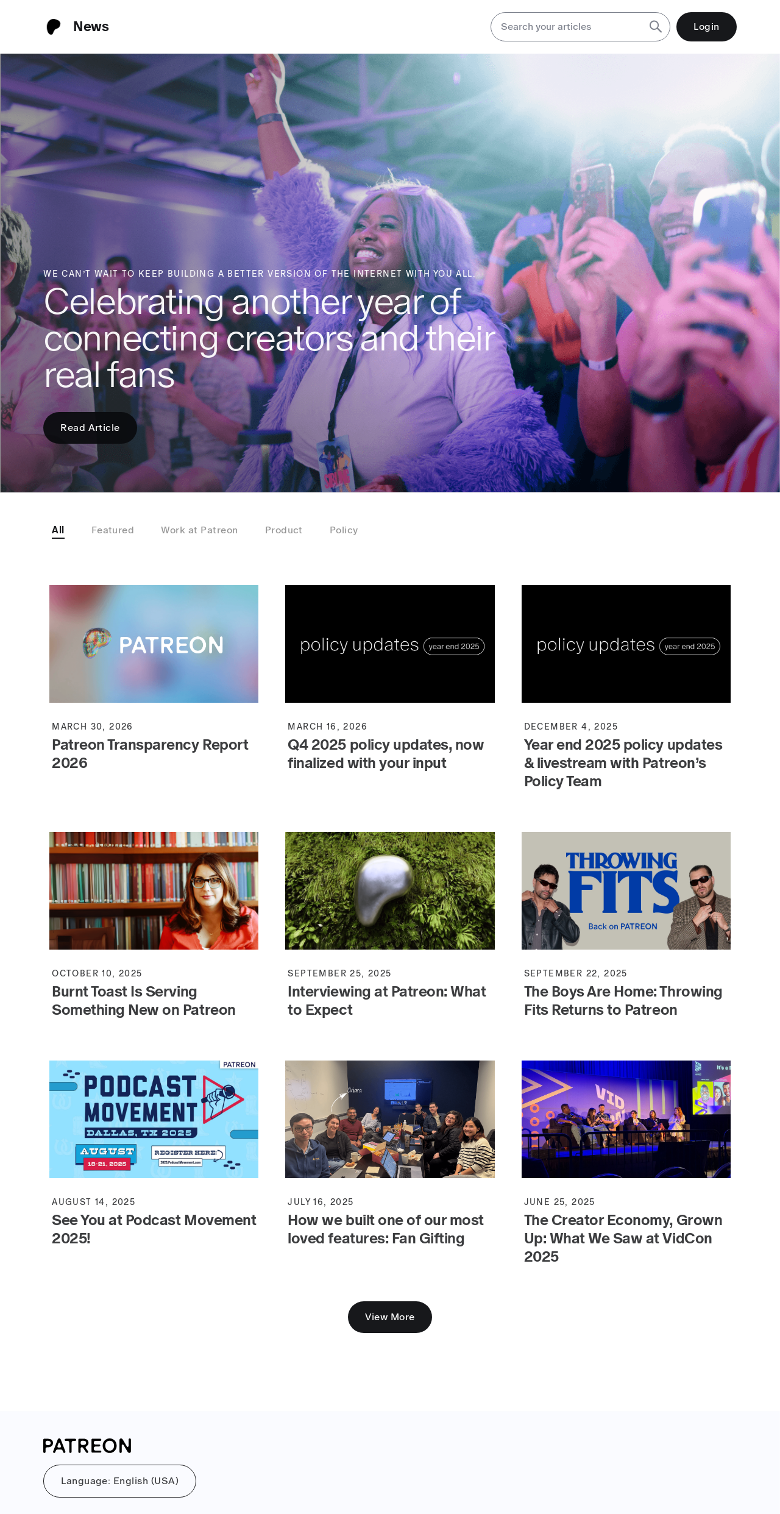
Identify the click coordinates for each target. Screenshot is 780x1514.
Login (706, 26)
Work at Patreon (199, 530)
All (58, 530)
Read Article (90, 427)
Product (284, 530)
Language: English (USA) (120, 1481)
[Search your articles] (565, 27)
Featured (113, 530)
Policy (344, 530)
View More (389, 1317)
